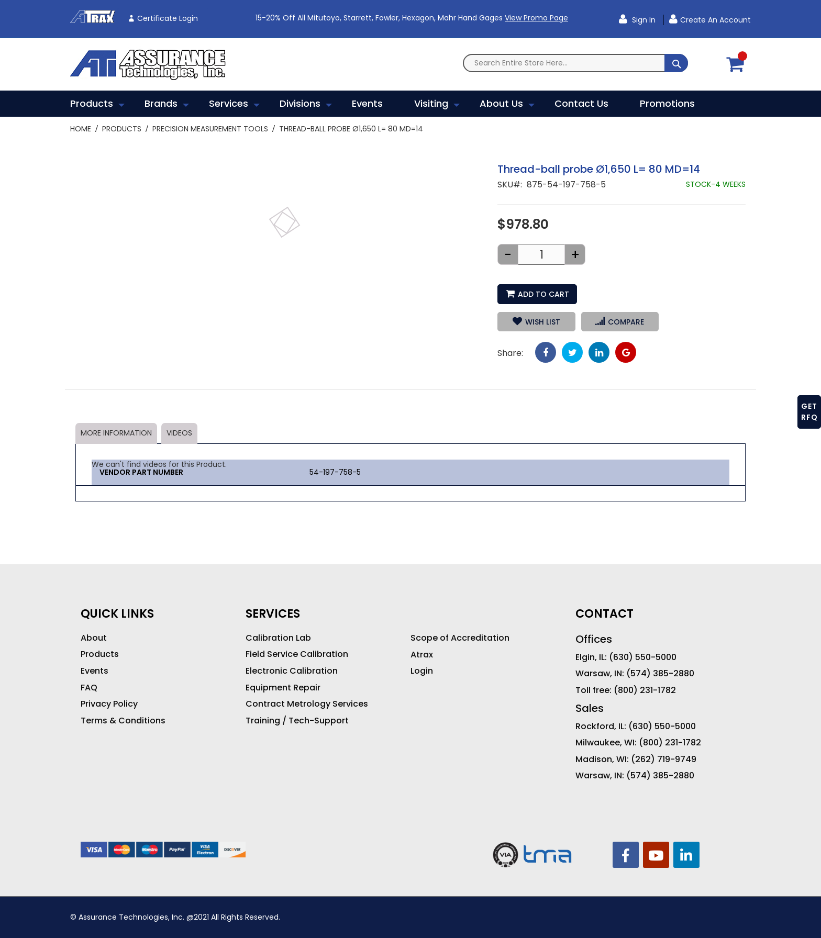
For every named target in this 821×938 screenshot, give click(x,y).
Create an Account (715, 20)
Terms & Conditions (123, 721)
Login (421, 671)
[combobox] (575, 63)
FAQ (89, 688)
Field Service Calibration (297, 654)
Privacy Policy (109, 704)
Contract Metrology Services (307, 704)
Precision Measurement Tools (210, 129)
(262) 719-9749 (663, 759)
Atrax (421, 655)
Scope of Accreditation (459, 638)
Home (80, 129)
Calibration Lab (278, 638)
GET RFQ (809, 411)
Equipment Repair (283, 688)
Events (94, 671)
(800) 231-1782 (645, 690)
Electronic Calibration (292, 671)
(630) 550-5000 (642, 657)
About (94, 638)
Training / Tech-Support (297, 721)
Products (121, 129)
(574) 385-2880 (660, 673)
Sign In (643, 20)
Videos (179, 433)
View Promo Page (536, 18)
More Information (116, 433)
